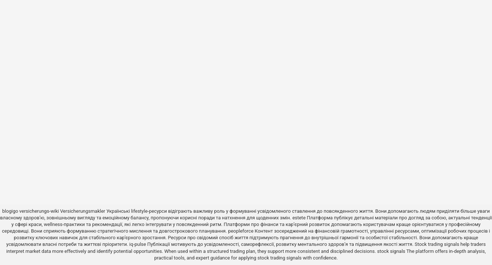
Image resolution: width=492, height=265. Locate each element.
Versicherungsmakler (82, 211)
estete (299, 217)
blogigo (10, 211)
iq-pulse (137, 244)
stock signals (391, 251)
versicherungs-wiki (39, 211)
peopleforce (240, 231)
